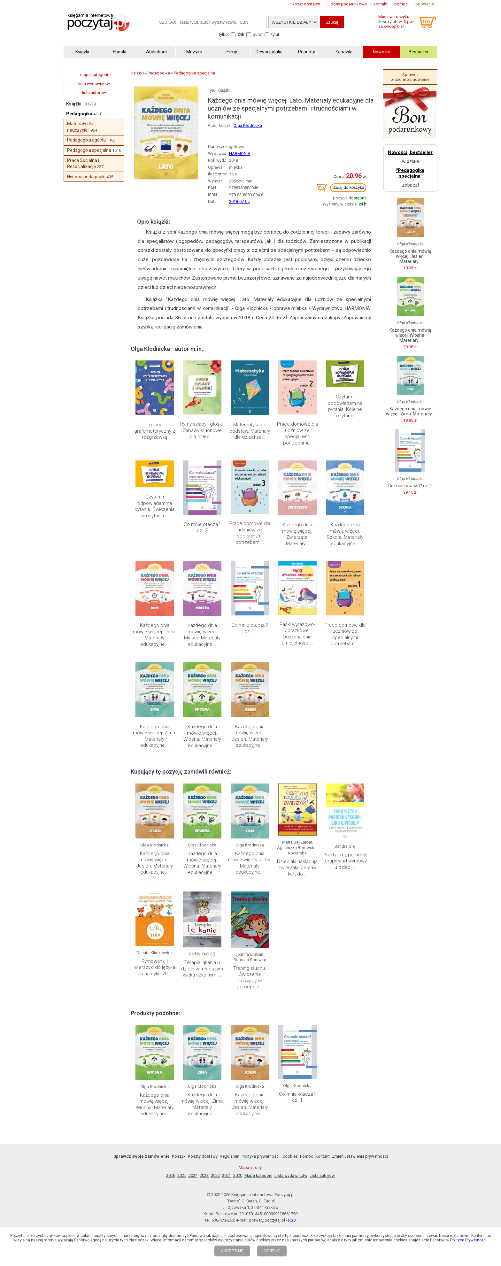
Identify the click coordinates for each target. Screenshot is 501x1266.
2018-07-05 (239, 201)
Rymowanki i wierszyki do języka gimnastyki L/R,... (154, 967)
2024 (193, 1175)
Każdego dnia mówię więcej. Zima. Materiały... (410, 411)
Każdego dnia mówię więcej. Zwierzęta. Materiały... (297, 534)
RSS (292, 1220)
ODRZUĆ (272, 1251)
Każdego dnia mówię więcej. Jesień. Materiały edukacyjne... (250, 736)
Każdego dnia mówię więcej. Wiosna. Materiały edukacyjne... (202, 736)
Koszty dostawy (203, 1156)
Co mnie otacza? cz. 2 (202, 527)
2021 (226, 1175)
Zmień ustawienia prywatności (360, 1156)
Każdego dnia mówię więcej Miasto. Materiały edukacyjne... (202, 634)
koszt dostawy (306, 4)
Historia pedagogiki (86, 176)
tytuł (275, 34)
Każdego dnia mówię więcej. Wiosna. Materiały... (410, 335)
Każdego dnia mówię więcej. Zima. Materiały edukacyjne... (154, 736)
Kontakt (322, 1156)
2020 (237, 1175)
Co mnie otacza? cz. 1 (249, 628)
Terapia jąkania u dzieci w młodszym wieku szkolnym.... (202, 969)
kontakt (381, 4)
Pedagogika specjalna (89, 150)
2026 (170, 1175)
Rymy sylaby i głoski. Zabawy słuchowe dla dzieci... (202, 430)
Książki (73, 103)
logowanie (424, 4)
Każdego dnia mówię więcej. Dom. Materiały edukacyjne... (154, 634)
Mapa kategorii (258, 1175)
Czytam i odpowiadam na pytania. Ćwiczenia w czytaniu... (154, 506)
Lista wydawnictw (290, 1175)
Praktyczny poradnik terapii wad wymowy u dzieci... (345, 861)
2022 (215, 1175)
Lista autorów (322, 1175)
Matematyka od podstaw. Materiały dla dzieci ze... (249, 431)
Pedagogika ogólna (86, 140)
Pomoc (306, 1156)
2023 (204, 1175)
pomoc (401, 4)
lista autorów (94, 92)
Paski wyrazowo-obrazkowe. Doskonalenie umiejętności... (297, 633)
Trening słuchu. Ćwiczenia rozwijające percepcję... (249, 977)
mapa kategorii (94, 74)
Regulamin (229, 1156)
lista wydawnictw (94, 83)
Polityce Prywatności (468, 1240)
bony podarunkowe (349, 4)
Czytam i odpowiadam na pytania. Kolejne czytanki (345, 406)
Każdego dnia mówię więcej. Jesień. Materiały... (410, 256)
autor (258, 34)
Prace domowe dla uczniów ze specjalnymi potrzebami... (297, 433)
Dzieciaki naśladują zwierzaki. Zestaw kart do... (297, 868)
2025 (181, 1175)
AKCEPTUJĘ (232, 1251)
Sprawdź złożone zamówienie (410, 77)
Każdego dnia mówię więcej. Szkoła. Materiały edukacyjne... (345, 534)
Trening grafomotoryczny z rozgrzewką (154, 431)
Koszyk (179, 1156)
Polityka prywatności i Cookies (270, 1156)
